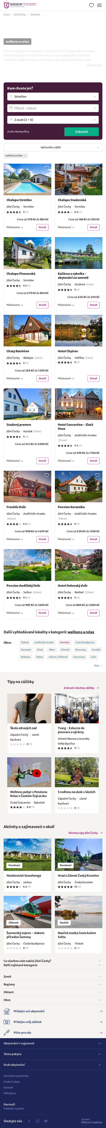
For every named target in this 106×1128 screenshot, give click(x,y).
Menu (99, 5)
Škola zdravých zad (23, 728)
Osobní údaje (12, 1081)
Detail (42, 227)
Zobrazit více (94, 65)
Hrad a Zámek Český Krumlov (78, 875)
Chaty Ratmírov (18, 351)
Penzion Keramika (71, 507)
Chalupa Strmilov (19, 200)
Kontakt (8, 1087)
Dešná (39, 657)
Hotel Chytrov (68, 351)
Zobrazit (81, 132)
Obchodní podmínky (16, 1076)
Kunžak (96, 649)
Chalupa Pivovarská (21, 273)
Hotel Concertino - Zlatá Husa (75, 426)
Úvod (6, 14)
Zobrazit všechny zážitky (79, 688)
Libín (93, 657)
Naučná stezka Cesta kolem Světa (77, 935)
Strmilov (35, 14)
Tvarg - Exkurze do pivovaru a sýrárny (71, 730)
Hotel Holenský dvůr (73, 585)
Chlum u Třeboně (58, 657)
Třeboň (25, 642)
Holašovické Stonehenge (24, 875)
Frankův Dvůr (16, 507)
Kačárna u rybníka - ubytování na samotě (73, 275)
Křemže (65, 649)
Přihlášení (10, 1093)
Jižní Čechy (20, 14)
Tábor (52, 649)
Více (97, 665)
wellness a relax (81, 632)
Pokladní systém (14, 1108)
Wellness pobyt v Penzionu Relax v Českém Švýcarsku (28, 794)
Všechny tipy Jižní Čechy (83, 833)
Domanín (26, 649)
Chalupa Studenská (72, 200)
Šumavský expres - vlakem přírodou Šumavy (25, 935)
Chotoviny (79, 657)
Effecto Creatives (91, 1121)
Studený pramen (19, 424)
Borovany (80, 649)
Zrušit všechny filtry (18, 131)
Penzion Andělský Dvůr (23, 585)
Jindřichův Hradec (44, 642)
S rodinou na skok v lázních (76, 792)
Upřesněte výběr (51, 147)
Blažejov (25, 657)
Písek (40, 649)
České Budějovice (85, 642)
